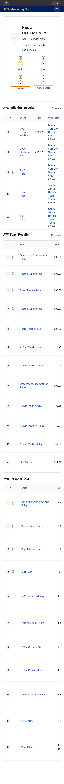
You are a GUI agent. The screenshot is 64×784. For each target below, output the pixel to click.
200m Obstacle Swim (25, 152)
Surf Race (26, 572)
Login (56, 3)
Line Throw (26, 462)
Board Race (27, 747)
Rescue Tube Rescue (31, 273)
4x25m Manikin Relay (31, 347)
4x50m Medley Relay (31, 405)
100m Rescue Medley (24, 132)
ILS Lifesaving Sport (18, 9)
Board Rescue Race (30, 290)
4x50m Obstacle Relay (32, 425)
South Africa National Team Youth (52, 192)
